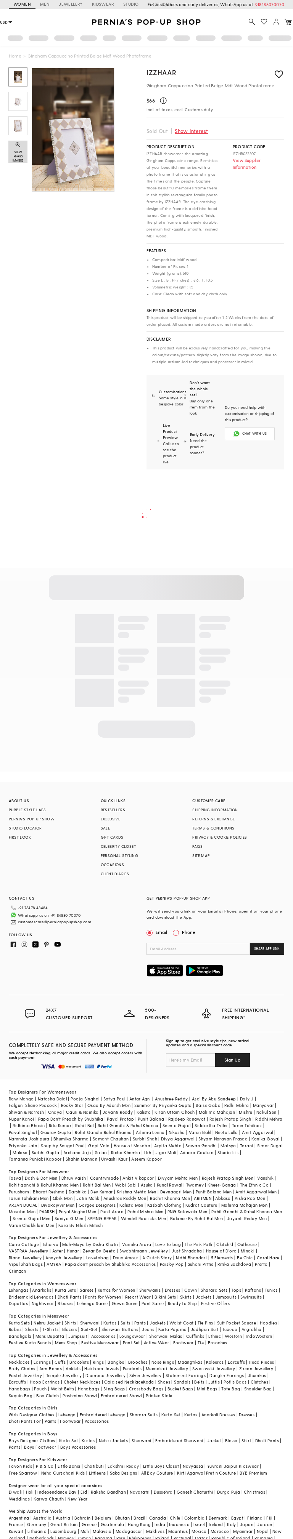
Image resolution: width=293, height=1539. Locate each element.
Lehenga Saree (92, 1303)
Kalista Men (131, 1205)
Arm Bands (50, 1368)
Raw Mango (21, 1098)
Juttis (214, 1381)
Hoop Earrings (45, 1381)
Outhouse (247, 1244)
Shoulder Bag (258, 1388)
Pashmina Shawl (80, 1395)
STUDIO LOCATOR (25, 828)
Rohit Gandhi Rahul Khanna (103, 1132)
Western (233, 1336)
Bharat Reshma (48, 1191)
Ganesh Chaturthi (195, 1491)
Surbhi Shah (145, 1138)
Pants (140, 1322)
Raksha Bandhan (108, 1491)
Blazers (69, 1329)
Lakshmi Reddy (123, 1466)
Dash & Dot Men (41, 1177)
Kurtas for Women (116, 1290)
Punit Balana (151, 1118)
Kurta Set (170, 1414)
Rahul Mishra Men (145, 1211)
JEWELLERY (71, 4)
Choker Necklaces (82, 1381)
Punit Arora (112, 1211)
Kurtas (109, 1322)
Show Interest (191, 131)
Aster (57, 1250)
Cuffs (60, 1362)
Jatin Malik (87, 1198)
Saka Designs (123, 1472)
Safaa (101, 1152)
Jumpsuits (226, 1296)
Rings (98, 1362)
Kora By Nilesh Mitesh (80, 1225)
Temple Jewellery (64, 1375)
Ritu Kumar (60, 1125)
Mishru (245, 1112)
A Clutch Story (157, 1257)
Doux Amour (125, 1257)
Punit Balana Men (214, 1191)
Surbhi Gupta (46, 1152)
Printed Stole (159, 1395)
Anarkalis (41, 1290)
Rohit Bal (84, 1125)
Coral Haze (268, 1257)
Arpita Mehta (168, 1145)
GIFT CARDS (112, 837)
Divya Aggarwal (178, 1138)
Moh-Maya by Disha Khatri (90, 1244)
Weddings (19, 1498)
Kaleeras (215, 1362)
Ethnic (214, 1336)
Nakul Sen (266, 1112)
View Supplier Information (247, 164)
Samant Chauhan (111, 1138)
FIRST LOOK (20, 837)
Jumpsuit (77, 1336)
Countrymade (104, 1177)
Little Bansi (69, 1466)
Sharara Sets (214, 1290)
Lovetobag (97, 1257)
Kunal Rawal (169, 1184)
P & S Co (44, 1466)
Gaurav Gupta (55, 1132)
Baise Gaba (208, 1105)
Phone (188, 932)
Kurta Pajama (172, 1329)
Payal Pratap (120, 1118)
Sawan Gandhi (201, 1145)
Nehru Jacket (47, 1322)
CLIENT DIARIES (115, 873)
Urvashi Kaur (114, 1158)
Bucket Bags (180, 1388)
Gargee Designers (97, 1205)
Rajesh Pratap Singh (230, 1118)
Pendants (132, 1368)
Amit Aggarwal (257, 1132)
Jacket (214, 1440)
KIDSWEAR (103, 4)
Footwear (183, 1342)
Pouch (40, 1388)
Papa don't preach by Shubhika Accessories (110, 1264)
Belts (199, 1381)
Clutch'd (224, 1244)
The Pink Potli (199, 1244)
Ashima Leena (150, 1132)
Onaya (55, 1112)
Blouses (65, 1303)
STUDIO (130, 4)
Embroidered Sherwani (179, 1440)
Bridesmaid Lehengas (31, 1296)
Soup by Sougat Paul (62, 1145)
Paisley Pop (172, 1264)
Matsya (228, 1145)
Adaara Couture (197, 1152)
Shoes (164, 1381)
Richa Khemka (125, 1152)
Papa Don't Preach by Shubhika (70, 1118)
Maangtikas (190, 1362)
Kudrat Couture (201, 1205)
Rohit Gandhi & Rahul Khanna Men (246, 1211)
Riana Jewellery (25, 1257)
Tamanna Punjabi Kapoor (35, 1158)
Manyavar (263, 1105)
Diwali (15, 1491)
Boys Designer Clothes (32, 1440)
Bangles (116, 1362)
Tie (201, 1342)
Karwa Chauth (49, 1498)
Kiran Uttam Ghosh (175, 1112)
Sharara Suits (144, 1414)
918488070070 (269, 4)
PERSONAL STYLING (119, 855)
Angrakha (251, 1329)
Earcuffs (236, 1362)
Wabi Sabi (126, 1184)
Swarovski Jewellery (213, 1368)
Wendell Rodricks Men (143, 1218)
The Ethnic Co (254, 1184)
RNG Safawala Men (187, 1211)
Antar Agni (140, 1098)
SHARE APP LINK (267, 948)
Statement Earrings (186, 1375)
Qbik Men (62, 1198)
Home (15, 55)
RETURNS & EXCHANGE (213, 819)
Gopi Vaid (99, 1145)
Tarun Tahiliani (247, 1125)
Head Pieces (261, 1362)
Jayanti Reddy (118, 1112)
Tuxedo (229, 1329)
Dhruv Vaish (73, 1177)
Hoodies (268, 1322)
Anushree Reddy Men (124, 1198)
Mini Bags (207, 1388)
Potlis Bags (235, 1381)
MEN (45, 4)
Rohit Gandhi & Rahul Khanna (128, 1125)
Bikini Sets (165, 1296)
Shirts (70, 1322)
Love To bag (168, 1244)
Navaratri (140, 1491)
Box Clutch (47, 1395)
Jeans (148, 1329)
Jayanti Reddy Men (247, 1218)
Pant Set (131, 1342)
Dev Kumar (101, 1191)
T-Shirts (50, 1329)
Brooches (217, 1342)
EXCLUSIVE (111, 819)
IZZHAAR (161, 72)
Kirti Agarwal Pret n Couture (206, 1472)
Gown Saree (125, 1303)
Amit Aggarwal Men (256, 1191)
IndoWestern (259, 1336)
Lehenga (67, 1414)
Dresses (172, 1290)
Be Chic (245, 1257)
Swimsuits (251, 1296)
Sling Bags (114, 1388)
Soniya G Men (69, 1218)
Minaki (247, 1250)
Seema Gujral (177, 1125)
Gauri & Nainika (82, 1112)
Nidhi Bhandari (191, 1257)
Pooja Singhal (85, 1098)
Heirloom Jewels (101, 1368)
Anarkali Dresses (218, 1414)
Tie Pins (205, 1322)
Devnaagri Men (176, 1191)
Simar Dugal (269, 1145)
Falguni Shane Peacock (33, 1105)
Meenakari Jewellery (167, 1368)
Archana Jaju (77, 1152)
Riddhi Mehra (269, 1118)
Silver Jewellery (145, 1375)
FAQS (197, 846)
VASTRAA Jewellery (28, 1250)
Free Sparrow (23, 1472)
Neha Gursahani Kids (63, 1472)
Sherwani (90, 1322)
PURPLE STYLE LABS (27, 809)
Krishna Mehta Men (136, 1191)
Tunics (271, 1290)
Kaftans (253, 1290)
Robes (15, 1329)
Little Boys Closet (161, 1466)
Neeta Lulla (226, 1132)
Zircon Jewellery (256, 1368)
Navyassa (193, 1466)
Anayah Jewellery (63, 1257)
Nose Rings (162, 1362)
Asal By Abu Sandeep (214, 1098)
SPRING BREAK (102, 1218)
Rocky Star (72, 1105)
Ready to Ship (182, 1303)
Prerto (261, 1264)
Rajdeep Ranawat (187, 1118)
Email (157, 932)
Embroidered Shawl (121, 1395)
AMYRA (54, 1264)
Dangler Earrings (226, 1375)
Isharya (50, 1244)
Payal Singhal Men (78, 1211)
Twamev (195, 1184)
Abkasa (222, 1198)
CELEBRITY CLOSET (118, 846)
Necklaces (19, 1362)
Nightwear (43, 1303)
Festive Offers (215, 1303)
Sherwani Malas (165, 1336)
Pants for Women (103, 1296)
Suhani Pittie (201, 1264)
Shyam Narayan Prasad (223, 1138)
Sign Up (232, 1059)
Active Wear (156, 1342)
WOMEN (22, 4)
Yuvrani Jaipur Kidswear (233, 1466)
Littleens (97, 1472)
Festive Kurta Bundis (30, 1342)
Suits (125, 1322)
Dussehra (163, 1491)
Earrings (42, 1362)
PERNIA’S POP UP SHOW (32, 819)
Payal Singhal (23, 1132)
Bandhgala (20, 1336)
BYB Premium (253, 1472)
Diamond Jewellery (105, 1375)
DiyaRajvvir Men (58, 1205)
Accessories (103, 1336)
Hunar (73, 1250)
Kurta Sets (65, 1290)
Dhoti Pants (69, 1296)
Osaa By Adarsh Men (108, 1105)
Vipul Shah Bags (26, 1264)
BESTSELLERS (113, 809)
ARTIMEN (202, 1198)
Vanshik (265, 1177)
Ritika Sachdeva (234, 1264)
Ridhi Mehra (236, 1105)
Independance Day (56, 1491)
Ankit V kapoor (138, 1177)
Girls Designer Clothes (32, 1414)
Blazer (231, 1440)
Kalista (144, 1112)
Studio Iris (227, 1152)
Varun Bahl (200, 1132)
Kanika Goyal (265, 1138)
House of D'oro (221, 1250)
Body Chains (22, 1368)
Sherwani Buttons (119, 1329)
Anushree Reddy (171, 1098)
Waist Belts (62, 1388)
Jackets (204, 1296)
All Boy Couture (157, 1472)
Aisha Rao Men (250, 1198)
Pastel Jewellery (25, 1375)
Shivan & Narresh (26, 1112)
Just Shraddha (187, 1250)
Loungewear (132, 1336)
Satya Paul (114, 1098)
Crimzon (17, 1270)
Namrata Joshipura (29, 1138)
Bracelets (79, 1362)
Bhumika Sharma (71, 1138)
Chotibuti (94, 1466)
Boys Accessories (78, 1447)
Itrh (147, 1152)
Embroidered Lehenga (103, 1414)
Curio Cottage (24, 1244)
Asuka (147, 1184)
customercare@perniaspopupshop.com (54, 921)
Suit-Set (89, 1329)
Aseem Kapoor (146, 1158)
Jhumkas (257, 1375)
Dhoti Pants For (25, 1421)
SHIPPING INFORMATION (215, 809)
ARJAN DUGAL (23, 1205)
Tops (236, 1290)
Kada (148, 1381)
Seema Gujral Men (31, 1218)
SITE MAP (201, 855)
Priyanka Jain (23, 1145)
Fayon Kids (20, 1466)
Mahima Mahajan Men (244, 1205)
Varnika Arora (136, 1244)
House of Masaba (132, 1145)
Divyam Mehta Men (178, 1177)
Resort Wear (138, 1296)
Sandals (182, 1381)
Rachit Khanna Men (170, 1198)
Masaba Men (22, 1211)
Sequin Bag (20, 1395)
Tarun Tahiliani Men (29, 1198)
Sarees (86, 1290)
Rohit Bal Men (97, 1184)
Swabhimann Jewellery (143, 1250)
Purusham (19, 1191)
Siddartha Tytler (211, 1125)
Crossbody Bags (146, 1388)
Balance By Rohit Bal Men (196, 1218)
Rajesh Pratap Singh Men (227, 1177)
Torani (246, 1145)
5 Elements (222, 1257)
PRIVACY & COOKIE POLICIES (219, 837)
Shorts (31, 1329)
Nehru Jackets (113, 1440)
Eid (83, 1491)
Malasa (20, 1152)
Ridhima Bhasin (29, 1125)
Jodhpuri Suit (205, 1329)
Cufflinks (195, 1336)
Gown (190, 1290)
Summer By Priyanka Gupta (163, 1105)
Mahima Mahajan (217, 1112)
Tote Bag (230, 1388)
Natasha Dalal (52, 1098)
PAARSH (47, 1211)
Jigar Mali (165, 1152)
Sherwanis (150, 1290)
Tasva (15, 1177)
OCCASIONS (112, 864)
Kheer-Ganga (222, 1184)
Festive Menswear (100, 1342)
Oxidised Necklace (123, 1381)
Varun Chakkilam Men (32, 1225)
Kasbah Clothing (164, 1205)
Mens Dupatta (49, 1336)
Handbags (19, 1388)
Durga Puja (228, 1491)
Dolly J (247, 1098)
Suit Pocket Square (236, 1322)
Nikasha (177, 1132)
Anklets (73, 1368)
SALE (105, 828)
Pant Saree (153, 1303)
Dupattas (18, 1303)
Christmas (254, 1491)
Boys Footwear (40, 1447)
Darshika (78, 1191)
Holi (30, 1491)
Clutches (259, 1381)
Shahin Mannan (81, 1158)
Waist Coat (181, 1322)
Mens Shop (66, 1342)
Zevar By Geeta (99, 1250)
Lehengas (18, 1290)
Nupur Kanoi (21, 1118)
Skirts (186, 1296)
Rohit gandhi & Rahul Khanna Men (44, 1184)
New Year (77, 1498)
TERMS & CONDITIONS (213, 828)
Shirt (246, 1440)
